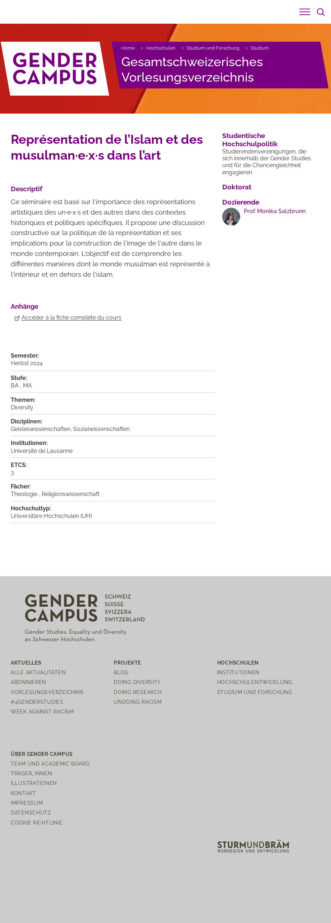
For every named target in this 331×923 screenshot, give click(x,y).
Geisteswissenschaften (40, 429)
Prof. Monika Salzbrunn (275, 211)
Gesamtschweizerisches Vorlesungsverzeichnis (192, 69)
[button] (305, 12)
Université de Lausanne (42, 450)
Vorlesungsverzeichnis (47, 692)
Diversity (22, 407)
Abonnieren (28, 682)
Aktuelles (26, 663)
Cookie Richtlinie (36, 822)
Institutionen (238, 672)
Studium (260, 48)
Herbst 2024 (27, 363)
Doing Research (138, 692)
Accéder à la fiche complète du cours (71, 317)
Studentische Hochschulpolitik (250, 140)
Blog (121, 672)
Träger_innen (31, 773)
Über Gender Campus (42, 754)
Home (128, 48)
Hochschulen (161, 48)
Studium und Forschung (213, 48)
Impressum (27, 803)
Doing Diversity (137, 682)
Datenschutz (31, 812)
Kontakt (23, 793)
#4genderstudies (37, 702)
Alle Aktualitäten (38, 672)
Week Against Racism (42, 711)
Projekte (127, 663)
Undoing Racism (138, 702)
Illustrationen (34, 783)
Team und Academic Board (50, 764)
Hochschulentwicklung (254, 682)
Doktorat (236, 187)
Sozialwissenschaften (101, 429)
